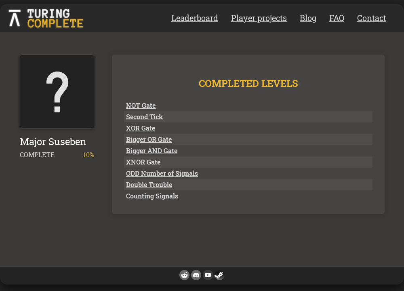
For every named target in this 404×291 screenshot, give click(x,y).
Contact (371, 18)
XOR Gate (140, 128)
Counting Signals (152, 196)
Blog (308, 18)
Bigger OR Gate (149, 139)
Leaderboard (194, 18)
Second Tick (144, 116)
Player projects (259, 18)
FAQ (336, 18)
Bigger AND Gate (151, 150)
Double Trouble (149, 184)
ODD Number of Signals (162, 173)
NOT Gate (141, 105)
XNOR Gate (143, 162)
